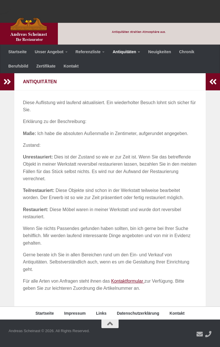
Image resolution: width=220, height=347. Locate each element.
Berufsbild (18, 66)
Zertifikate (46, 66)
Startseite (17, 51)
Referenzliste (88, 51)
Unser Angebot (49, 51)
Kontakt (71, 66)
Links (101, 313)
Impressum (75, 313)
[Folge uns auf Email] (200, 334)
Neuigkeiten (159, 51)
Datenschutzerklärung (138, 313)
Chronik (186, 51)
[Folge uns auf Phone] (208, 334)
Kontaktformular (127, 281)
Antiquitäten (124, 51)
